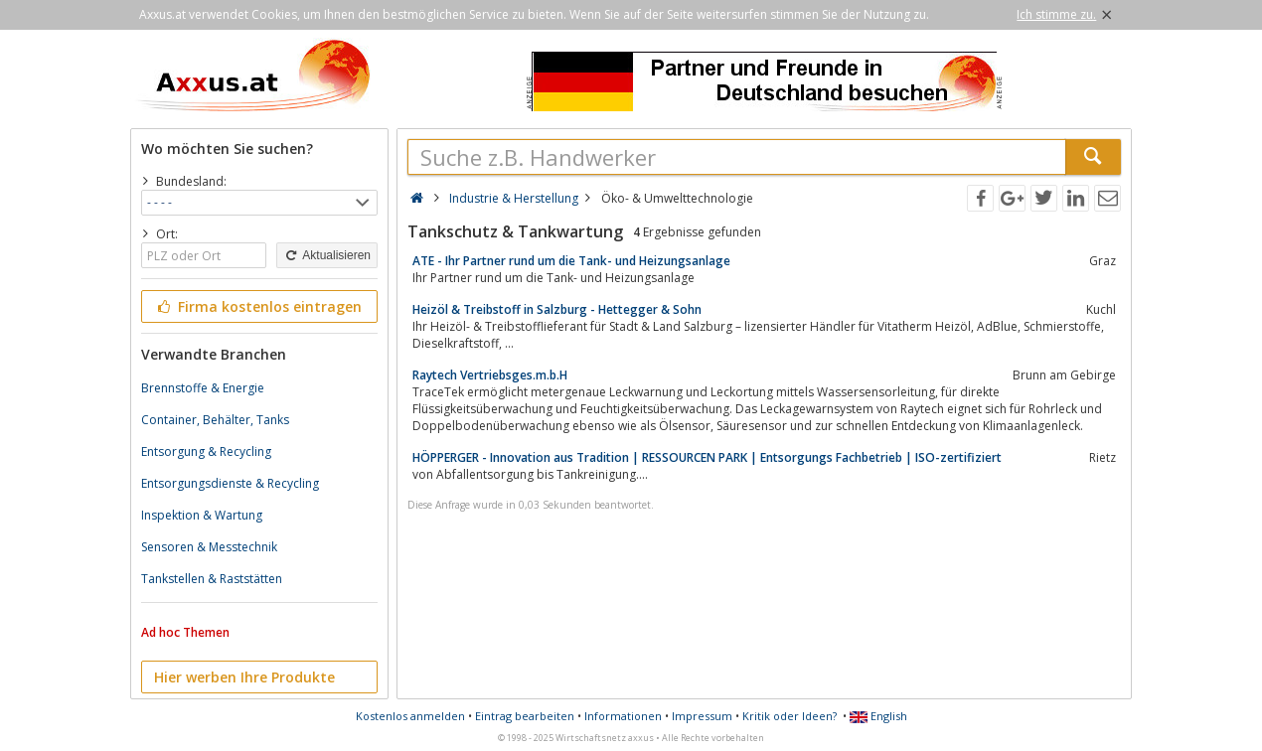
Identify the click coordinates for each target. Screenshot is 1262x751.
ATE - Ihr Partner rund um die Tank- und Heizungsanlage (571, 260)
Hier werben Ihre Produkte (244, 677)
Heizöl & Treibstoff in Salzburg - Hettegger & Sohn (557, 309)
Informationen (623, 715)
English (878, 715)
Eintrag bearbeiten (524, 715)
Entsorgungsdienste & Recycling (230, 483)
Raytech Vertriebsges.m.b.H (489, 375)
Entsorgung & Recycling (206, 451)
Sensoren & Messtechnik (209, 546)
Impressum (702, 715)
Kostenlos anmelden (410, 715)
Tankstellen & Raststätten (211, 578)
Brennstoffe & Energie (202, 387)
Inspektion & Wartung (201, 515)
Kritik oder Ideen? (789, 715)
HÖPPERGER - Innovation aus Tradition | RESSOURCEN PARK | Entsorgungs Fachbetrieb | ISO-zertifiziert (707, 457)
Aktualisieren (327, 255)
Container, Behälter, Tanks (215, 419)
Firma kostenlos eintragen (258, 306)
